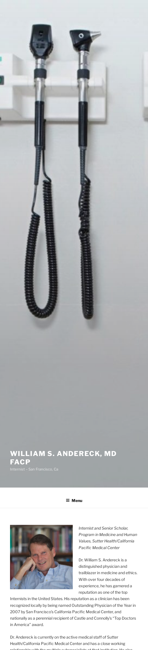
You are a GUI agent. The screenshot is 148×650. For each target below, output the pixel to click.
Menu (74, 500)
